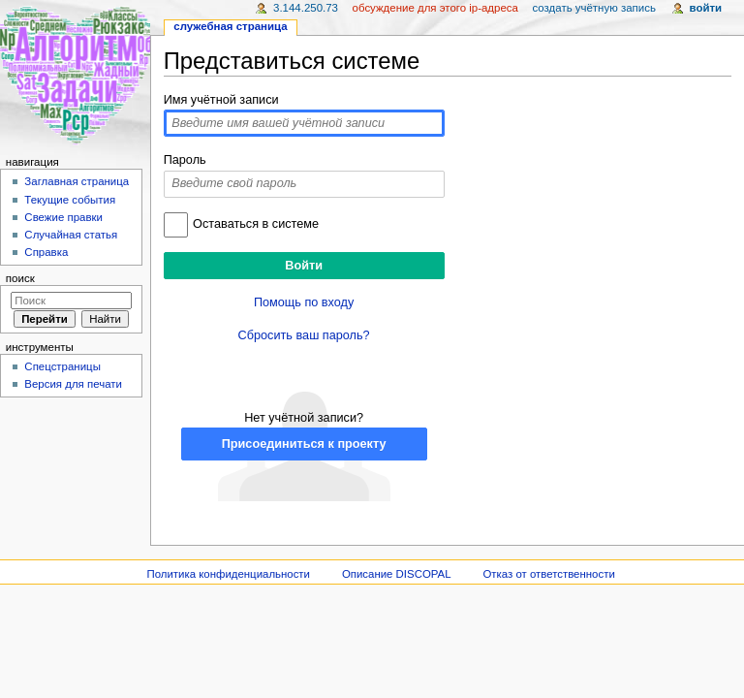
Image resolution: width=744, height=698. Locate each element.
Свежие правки (63, 217)
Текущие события (69, 200)
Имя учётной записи (221, 100)
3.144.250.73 (305, 8)
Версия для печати (73, 384)
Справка (46, 252)
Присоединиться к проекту (304, 444)
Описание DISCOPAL (396, 574)
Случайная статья (70, 234)
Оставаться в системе (256, 224)
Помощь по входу (304, 302)
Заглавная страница (76, 181)
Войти (706, 8)
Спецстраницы (62, 366)
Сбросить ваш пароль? (304, 335)
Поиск (20, 278)
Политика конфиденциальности (228, 574)
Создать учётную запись (594, 8)
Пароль (185, 160)
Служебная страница (230, 26)
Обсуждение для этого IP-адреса (435, 8)
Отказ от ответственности (548, 574)
